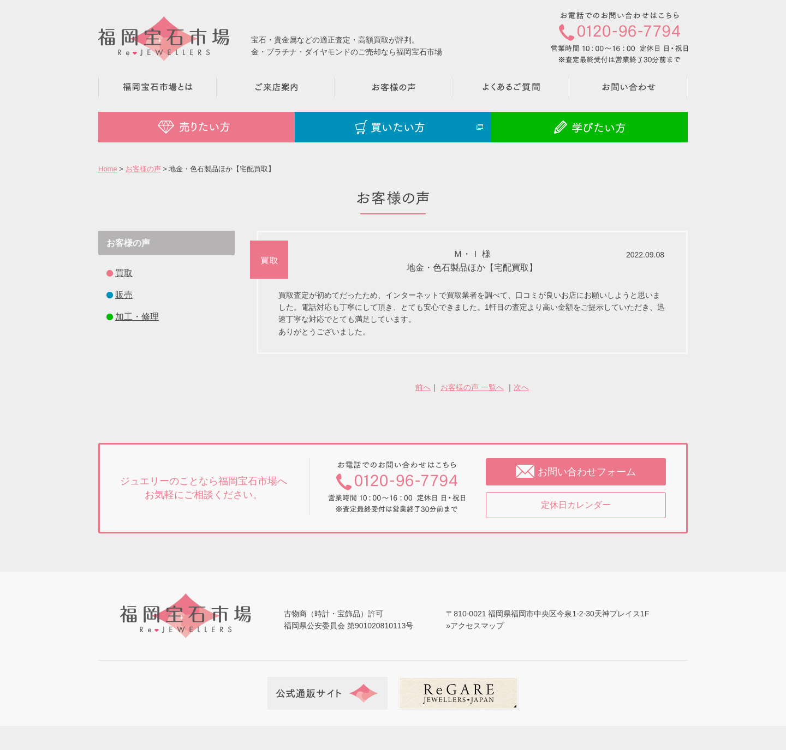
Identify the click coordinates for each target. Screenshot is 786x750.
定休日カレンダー (576, 504)
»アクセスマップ (475, 625)
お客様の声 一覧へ (472, 387)
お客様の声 (143, 169)
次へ (521, 387)
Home (107, 169)
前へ (423, 387)
